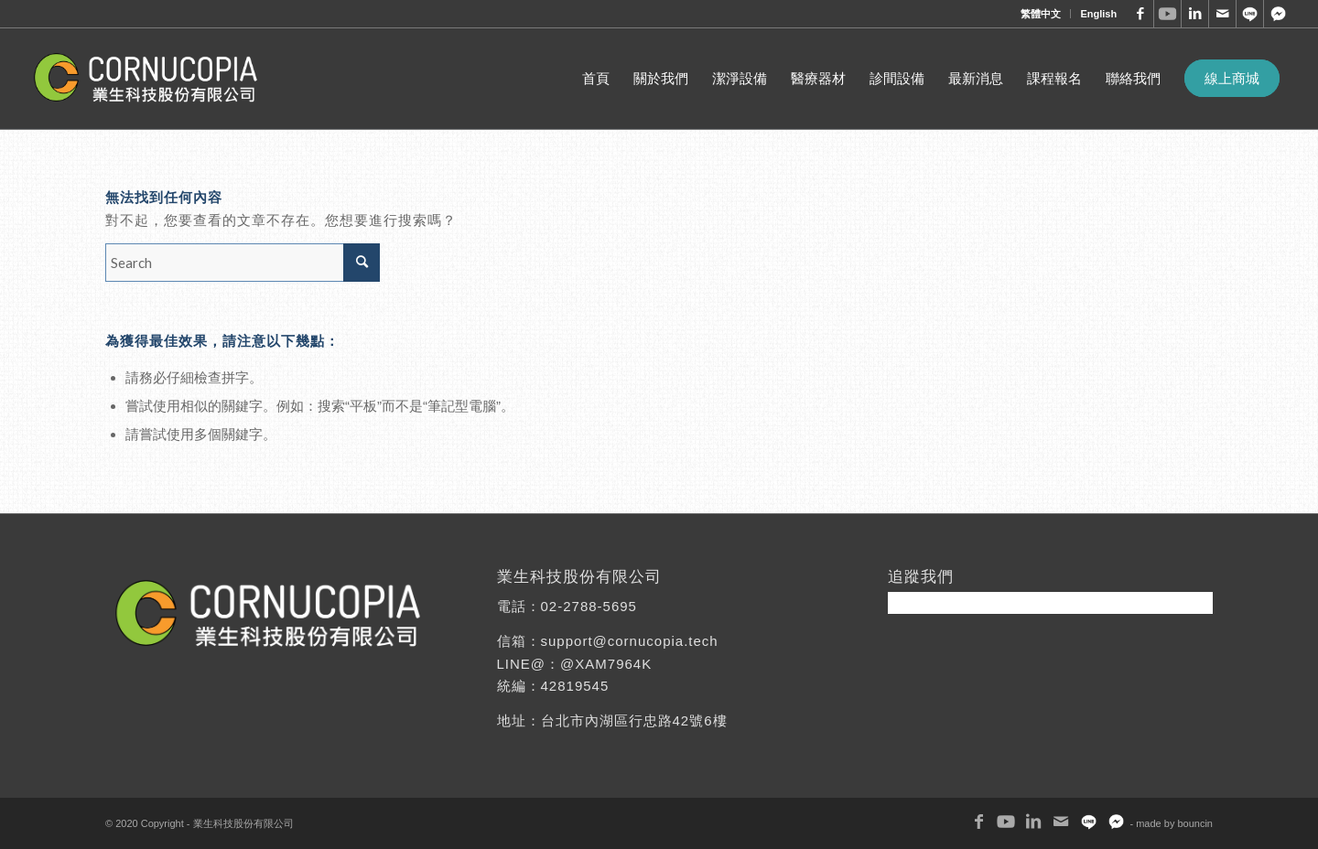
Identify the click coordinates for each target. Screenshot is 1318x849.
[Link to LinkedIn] (1195, 13)
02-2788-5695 (589, 606)
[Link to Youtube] (1167, 13)
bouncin (1195, 823)
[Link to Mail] (1222, 13)
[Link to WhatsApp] (1250, 13)
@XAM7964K (606, 664)
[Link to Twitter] (1277, 13)
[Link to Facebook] (1140, 13)
